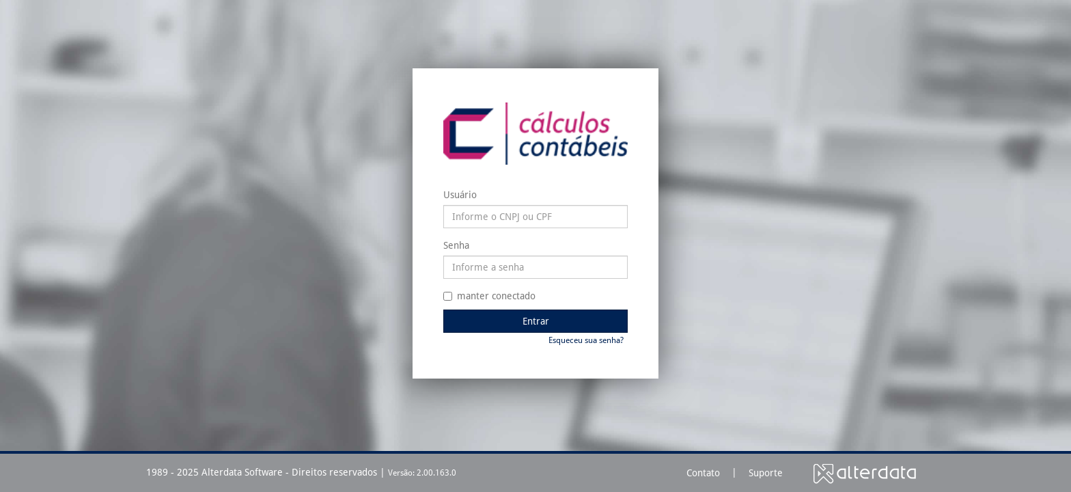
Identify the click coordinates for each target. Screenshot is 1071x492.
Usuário (460, 194)
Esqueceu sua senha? (586, 340)
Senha (456, 245)
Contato (703, 472)
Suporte (766, 472)
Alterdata (865, 473)
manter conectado (489, 295)
